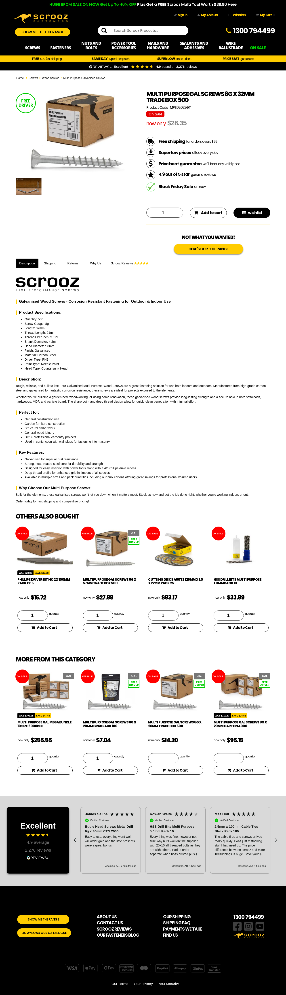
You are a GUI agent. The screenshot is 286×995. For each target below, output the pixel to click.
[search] (105, 31)
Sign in (180, 15)
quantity (54, 613)
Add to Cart (44, 627)
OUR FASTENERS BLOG (118, 935)
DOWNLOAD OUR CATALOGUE (44, 933)
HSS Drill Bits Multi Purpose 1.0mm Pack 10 (237, 581)
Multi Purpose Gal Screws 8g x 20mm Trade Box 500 (174, 724)
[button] (75, 840)
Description (27, 263)
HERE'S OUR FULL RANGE (208, 249)
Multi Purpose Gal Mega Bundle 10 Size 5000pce (44, 724)
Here (232, 4)
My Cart (264, 15)
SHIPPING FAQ (176, 923)
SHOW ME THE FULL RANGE (42, 32)
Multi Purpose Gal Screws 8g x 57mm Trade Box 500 (109, 581)
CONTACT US (110, 923)
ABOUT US (107, 917)
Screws (33, 78)
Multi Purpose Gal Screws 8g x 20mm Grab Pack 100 (109, 724)
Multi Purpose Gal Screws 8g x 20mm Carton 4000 (240, 724)
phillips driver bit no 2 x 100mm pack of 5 (43, 581)
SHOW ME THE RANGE (43, 919)
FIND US (170, 935)
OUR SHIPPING (177, 917)
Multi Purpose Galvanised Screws (84, 78)
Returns (72, 263)
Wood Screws (50, 78)
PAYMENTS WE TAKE (182, 929)
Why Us (95, 263)
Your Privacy (143, 984)
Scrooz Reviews (130, 263)
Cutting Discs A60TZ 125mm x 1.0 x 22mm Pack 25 (175, 581)
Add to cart (208, 212)
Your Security (168, 984)
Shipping (50, 263)
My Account (208, 15)
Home (20, 78)
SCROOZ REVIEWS (114, 929)
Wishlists (237, 15)
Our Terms (119, 984)
